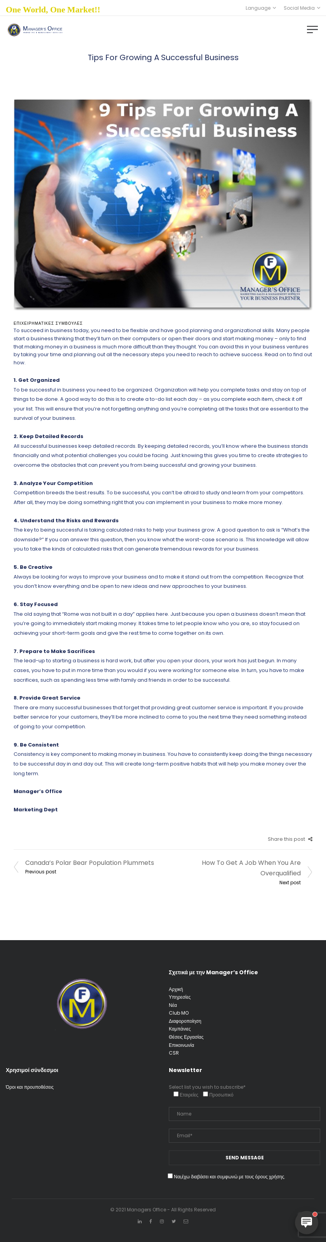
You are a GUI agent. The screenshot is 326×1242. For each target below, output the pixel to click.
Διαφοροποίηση (185, 1021)
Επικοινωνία (181, 1045)
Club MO (179, 1013)
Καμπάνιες (180, 1028)
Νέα (173, 1005)
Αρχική (176, 989)
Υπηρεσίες (180, 997)
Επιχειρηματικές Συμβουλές (48, 323)
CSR (174, 1053)
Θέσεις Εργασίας (186, 1037)
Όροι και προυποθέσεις (30, 1087)
